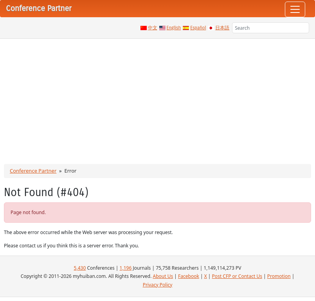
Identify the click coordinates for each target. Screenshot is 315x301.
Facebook (188, 276)
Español (198, 28)
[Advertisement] (157, 97)
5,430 (80, 268)
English (174, 28)
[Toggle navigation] (295, 9)
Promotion (279, 276)
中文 (152, 28)
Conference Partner (33, 170)
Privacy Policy (158, 284)
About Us (163, 276)
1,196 (126, 268)
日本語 (222, 28)
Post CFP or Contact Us (237, 276)
